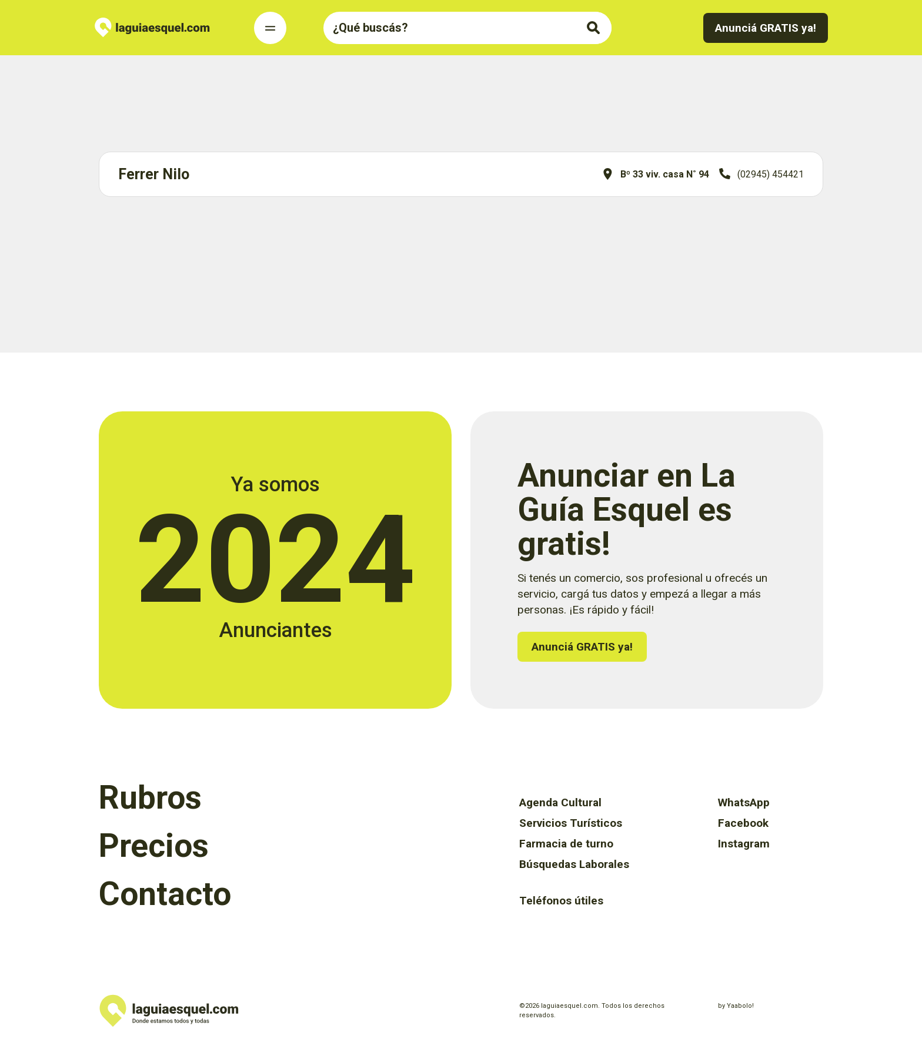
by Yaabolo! (736, 1006)
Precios (154, 845)
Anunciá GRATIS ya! (765, 28)
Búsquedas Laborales (574, 864)
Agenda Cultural (560, 802)
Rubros (150, 797)
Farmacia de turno (566, 843)
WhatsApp (744, 802)
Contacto (165, 894)
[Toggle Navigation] (270, 28)
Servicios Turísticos (570, 823)
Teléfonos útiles (561, 900)
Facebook (743, 823)
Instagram (744, 843)
